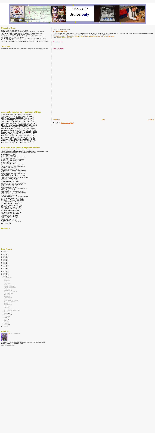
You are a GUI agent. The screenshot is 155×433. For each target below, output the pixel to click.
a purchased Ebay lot (8, 293)
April (5, 321)
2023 (4, 256)
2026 (4, 251)
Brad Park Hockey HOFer (10, 286)
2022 (4, 257)
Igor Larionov (7, 296)
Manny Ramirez (7, 289)
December (6, 277)
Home (103, 119)
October (6, 313)
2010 (4, 276)
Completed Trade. (8, 304)
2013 (4, 271)
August (6, 316)
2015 (4, 268)
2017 (4, 265)
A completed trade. (8, 297)
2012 (4, 273)
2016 (4, 266)
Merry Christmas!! (8, 283)
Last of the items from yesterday (11, 300)
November (6, 311)
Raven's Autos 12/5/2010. (10, 301)
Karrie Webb (7, 279)
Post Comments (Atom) (67, 123)
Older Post (151, 119)
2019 (4, 262)
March (6, 323)
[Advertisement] (67, 105)
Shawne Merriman (8, 290)
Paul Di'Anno (7, 284)
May (5, 320)
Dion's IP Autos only (15, 333)
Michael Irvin (7, 306)
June (5, 319)
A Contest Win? (7, 303)
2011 (4, 274)
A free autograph (7, 299)
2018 (4, 263)
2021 (4, 259)
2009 (4, 326)
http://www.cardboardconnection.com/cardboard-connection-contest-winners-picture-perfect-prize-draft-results (83, 36)
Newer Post (56, 119)
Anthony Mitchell (7, 309)
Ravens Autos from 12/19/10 (10, 291)
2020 (4, 260)
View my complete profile (8, 345)
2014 (4, 270)
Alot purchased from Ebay (10, 287)
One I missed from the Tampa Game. (12, 310)
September (7, 314)
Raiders (5, 281)
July (5, 317)
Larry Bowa (6, 307)
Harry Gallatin (7, 294)
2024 (4, 254)
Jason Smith (6, 280)
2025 (4, 253)
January (6, 324)
